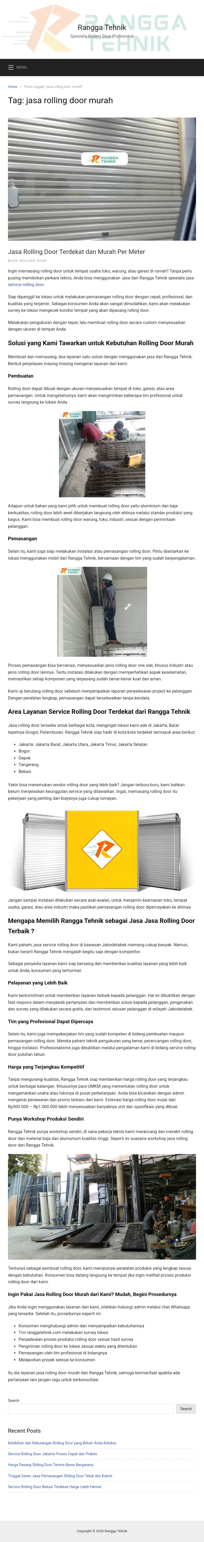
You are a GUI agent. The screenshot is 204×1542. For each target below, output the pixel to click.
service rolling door (26, 284)
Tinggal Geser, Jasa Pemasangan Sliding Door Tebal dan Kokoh (60, 1476)
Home (12, 87)
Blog (13, 261)
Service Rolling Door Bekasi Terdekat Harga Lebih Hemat (54, 1487)
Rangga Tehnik (102, 27)
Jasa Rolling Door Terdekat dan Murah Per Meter (76, 252)
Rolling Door (33, 261)
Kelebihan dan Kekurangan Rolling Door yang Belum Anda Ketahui (62, 1443)
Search (13, 1400)
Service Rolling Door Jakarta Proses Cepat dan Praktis (52, 1454)
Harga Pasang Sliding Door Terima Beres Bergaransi (51, 1465)
